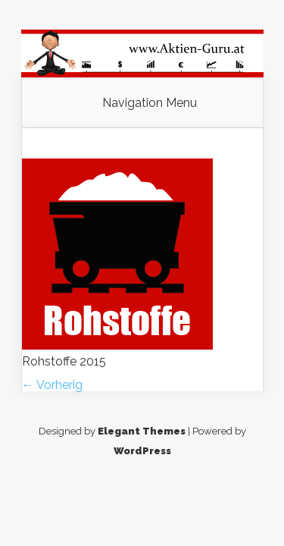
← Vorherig (52, 385)
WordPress (142, 451)
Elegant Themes (142, 431)
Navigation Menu (149, 103)
